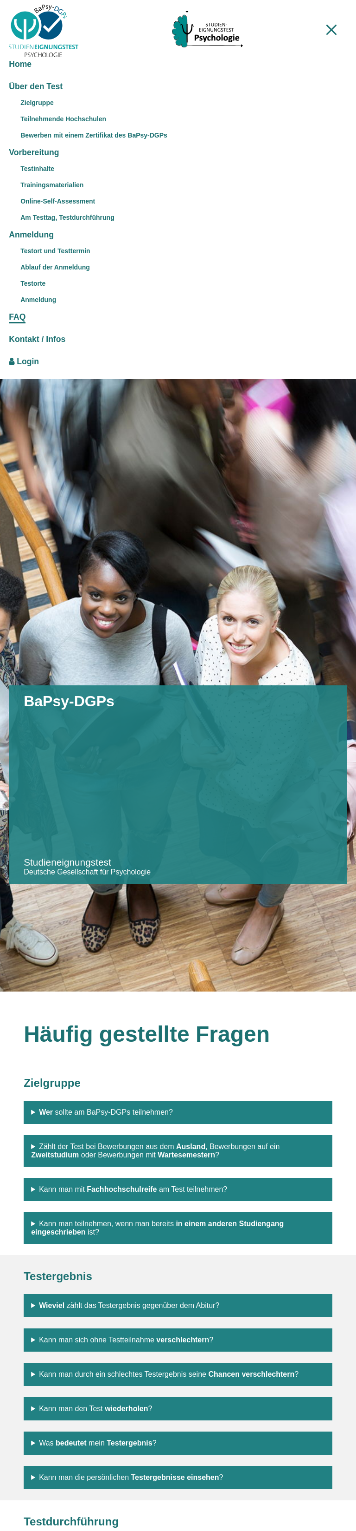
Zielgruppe (37, 102)
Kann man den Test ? (95, 1409)
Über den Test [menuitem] (36, 86)
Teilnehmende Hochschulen (63, 119)
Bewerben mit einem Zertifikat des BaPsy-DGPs (93, 135)
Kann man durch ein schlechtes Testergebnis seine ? (169, 1374)
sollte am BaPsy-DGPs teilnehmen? (106, 1112)
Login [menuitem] (24, 361)
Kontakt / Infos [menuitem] (37, 339)
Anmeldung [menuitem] (31, 234)
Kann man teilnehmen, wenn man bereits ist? (157, 1228)
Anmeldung (38, 299)
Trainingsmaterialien (51, 185)
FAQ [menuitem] (17, 317)
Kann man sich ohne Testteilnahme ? (126, 1340)
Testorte (32, 283)
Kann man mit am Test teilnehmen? (133, 1189)
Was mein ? (97, 1443)
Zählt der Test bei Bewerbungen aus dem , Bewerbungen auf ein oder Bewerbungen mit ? (155, 1151)
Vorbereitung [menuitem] (34, 152)
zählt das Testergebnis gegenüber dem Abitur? (129, 1305)
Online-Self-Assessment (57, 201)
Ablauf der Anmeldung (55, 267)
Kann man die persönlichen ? (131, 1477)
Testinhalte (37, 168)
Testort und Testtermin (55, 251)
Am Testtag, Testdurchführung (67, 217)
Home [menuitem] (20, 64)
